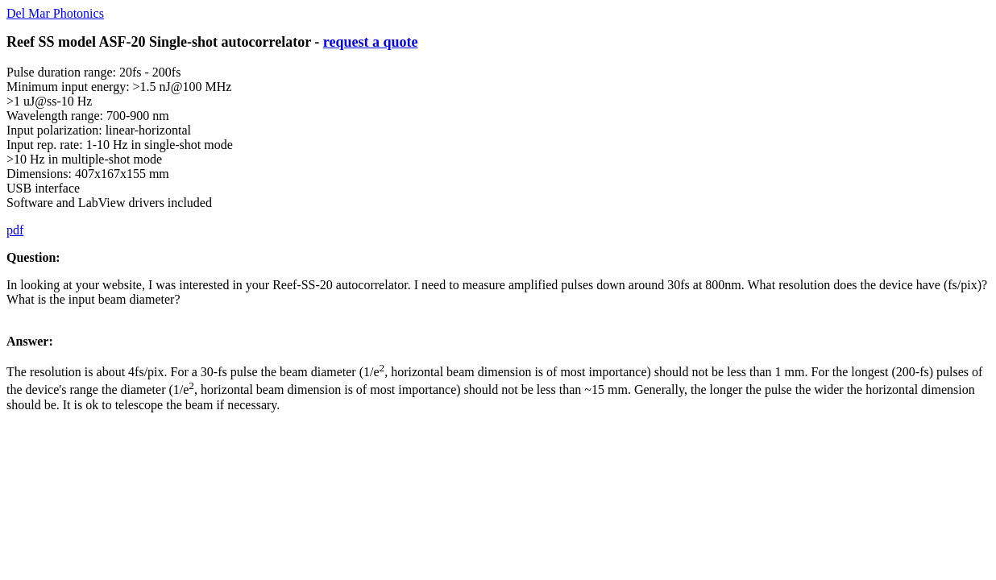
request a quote (370, 42)
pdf (14, 230)
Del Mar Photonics (55, 13)
